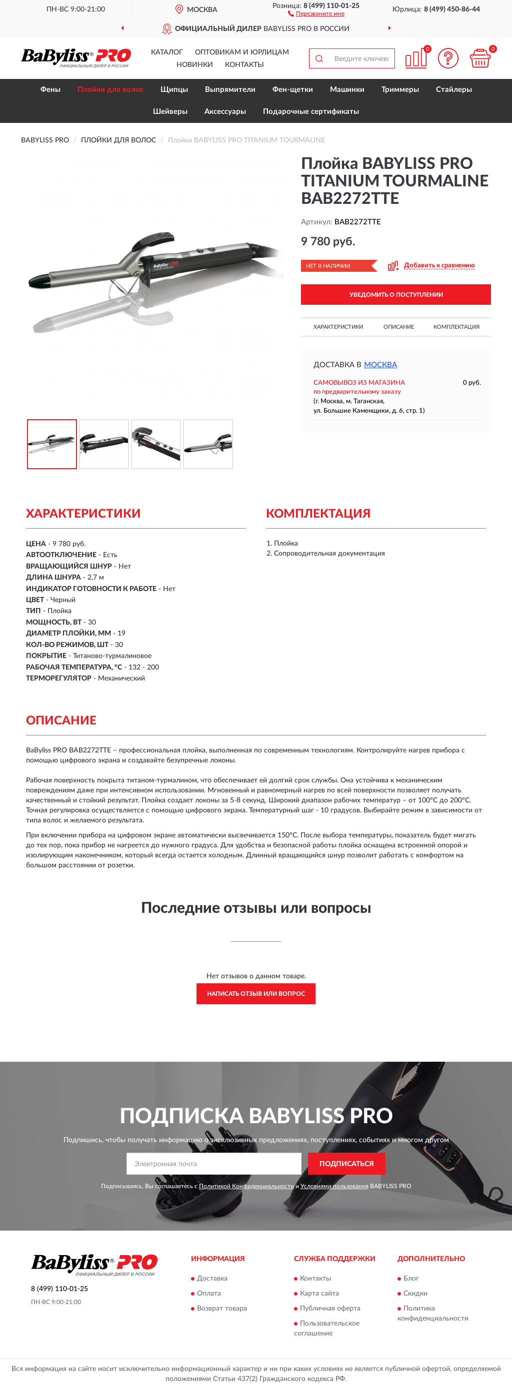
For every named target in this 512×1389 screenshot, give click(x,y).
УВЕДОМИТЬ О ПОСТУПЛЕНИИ (396, 295)
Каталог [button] (167, 52)
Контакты (244, 64)
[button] (316, 13)
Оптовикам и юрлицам (242, 52)
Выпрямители (230, 89)
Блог (411, 1278)
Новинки (194, 64)
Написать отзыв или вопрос (256, 994)
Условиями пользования (334, 1186)
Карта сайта (319, 1293)
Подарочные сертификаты (311, 111)
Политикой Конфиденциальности (246, 1186)
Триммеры (400, 89)
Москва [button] (380, 365)
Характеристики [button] (338, 327)
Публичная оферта (330, 1308)
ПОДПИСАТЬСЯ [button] (347, 1164)
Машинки (347, 89)
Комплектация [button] (457, 327)
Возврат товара (222, 1308)
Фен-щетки (292, 89)
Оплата (209, 1293)
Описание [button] (399, 327)
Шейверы (170, 111)
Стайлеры (454, 89)
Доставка (212, 1278)
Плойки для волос (111, 89)
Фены (50, 89)
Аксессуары (225, 111)
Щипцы (174, 89)
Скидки (416, 1293)
